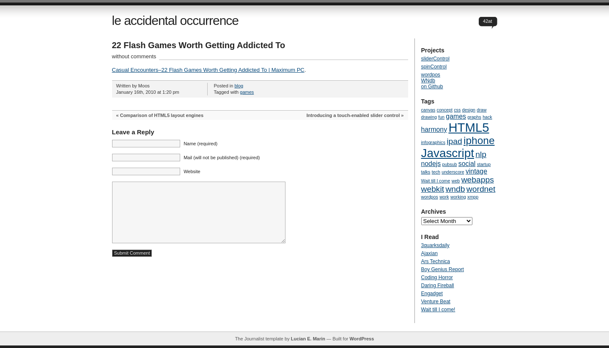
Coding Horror (437, 277)
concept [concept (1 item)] (445, 109)
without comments (134, 56)
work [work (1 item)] (444, 196)
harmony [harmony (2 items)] (434, 129)
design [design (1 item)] (468, 109)
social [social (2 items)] (466, 163)
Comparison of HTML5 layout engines (161, 115)
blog (238, 85)
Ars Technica (435, 261)
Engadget (432, 293)
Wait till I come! (438, 310)
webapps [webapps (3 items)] (477, 179)
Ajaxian (429, 253)
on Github (432, 87)
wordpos (430, 75)
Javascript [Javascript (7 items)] (447, 153)
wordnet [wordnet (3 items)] (481, 189)
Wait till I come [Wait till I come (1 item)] (435, 180)
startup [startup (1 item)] (484, 164)
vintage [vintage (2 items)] (476, 171)
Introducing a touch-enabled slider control (353, 115)
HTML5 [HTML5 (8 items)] (468, 127)
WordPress (361, 338)
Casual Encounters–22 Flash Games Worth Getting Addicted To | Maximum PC (208, 70)
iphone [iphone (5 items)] (479, 140)
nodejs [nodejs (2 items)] (431, 163)
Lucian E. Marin (308, 338)
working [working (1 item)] (458, 196)
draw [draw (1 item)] (481, 109)
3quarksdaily (435, 245)
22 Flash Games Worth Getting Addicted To (198, 45)
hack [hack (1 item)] (487, 117)
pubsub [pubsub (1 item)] (449, 164)
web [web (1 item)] (456, 180)
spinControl (434, 67)
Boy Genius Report (442, 269)
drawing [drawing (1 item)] (429, 117)
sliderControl (435, 59)
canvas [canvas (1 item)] (428, 109)
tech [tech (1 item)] (436, 171)
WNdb (428, 81)
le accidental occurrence (175, 20)
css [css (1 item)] (457, 109)
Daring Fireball (437, 285)
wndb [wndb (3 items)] (455, 189)
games (247, 92)
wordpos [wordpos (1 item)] (429, 196)
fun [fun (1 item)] (441, 117)
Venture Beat (435, 301)
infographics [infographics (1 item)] (433, 142)
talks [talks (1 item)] (426, 171)
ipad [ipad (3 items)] (454, 141)
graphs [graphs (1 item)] (474, 117)
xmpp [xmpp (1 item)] (472, 196)
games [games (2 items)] (456, 116)
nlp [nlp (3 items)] (480, 154)
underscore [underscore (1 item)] (453, 171)
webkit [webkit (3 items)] (432, 189)
